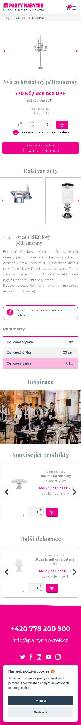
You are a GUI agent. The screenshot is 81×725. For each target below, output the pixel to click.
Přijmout (40, 700)
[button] (6, 492)
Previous (19, 417)
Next (61, 417)
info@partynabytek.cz (40, 640)
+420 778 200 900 (40, 151)
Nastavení (40, 712)
